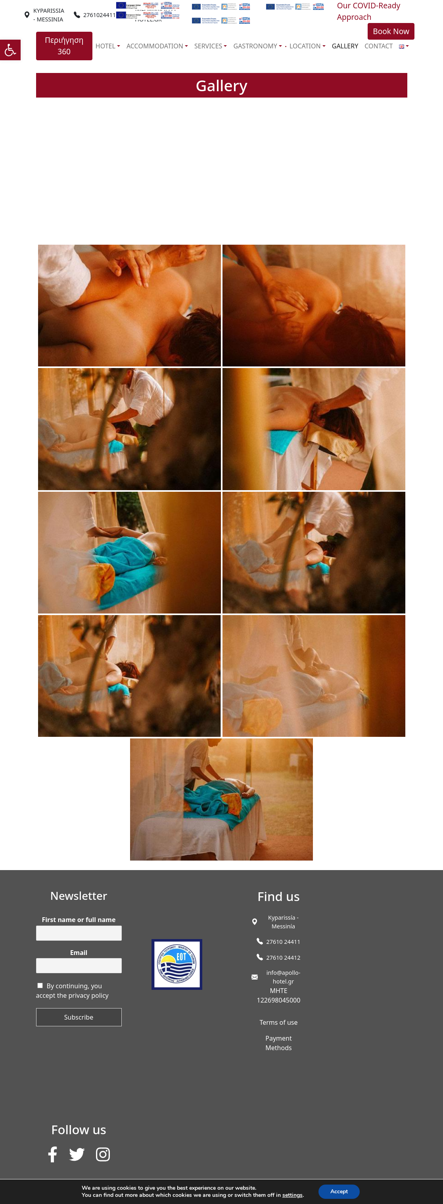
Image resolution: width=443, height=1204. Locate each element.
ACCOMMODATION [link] (155, 46)
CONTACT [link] (378, 46)
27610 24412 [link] (283, 957)
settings (292, 1195)
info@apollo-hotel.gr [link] (284, 977)
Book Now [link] (391, 31)
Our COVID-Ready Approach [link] (369, 11)
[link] (10, 50)
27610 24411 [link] (283, 941)
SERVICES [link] (208, 46)
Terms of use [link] (278, 1022)
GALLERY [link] (345, 46)
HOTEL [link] (105, 46)
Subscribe (78, 1017)
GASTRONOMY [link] (255, 46)
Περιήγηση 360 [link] (64, 46)
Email (79, 953)
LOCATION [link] (305, 46)
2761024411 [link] (99, 15)
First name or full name (79, 920)
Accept (339, 1191)
